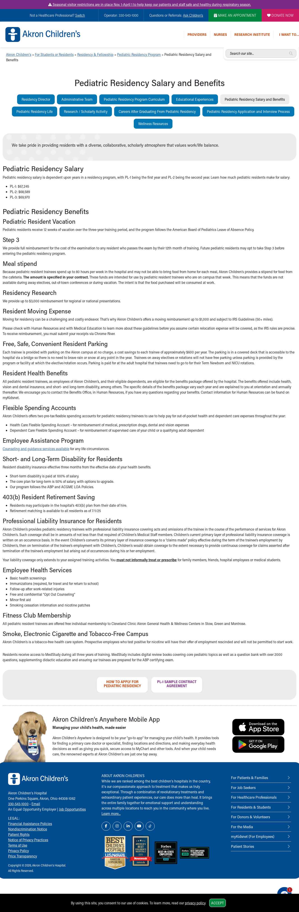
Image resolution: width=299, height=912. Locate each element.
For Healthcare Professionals (253, 797)
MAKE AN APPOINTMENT (235, 15)
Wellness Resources (153, 123)
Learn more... (111, 813)
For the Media (242, 826)
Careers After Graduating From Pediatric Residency (157, 111)
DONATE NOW (280, 15)
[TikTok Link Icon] (150, 826)
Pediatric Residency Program (139, 54)
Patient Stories (242, 846)
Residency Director (36, 99)
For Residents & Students (251, 807)
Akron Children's (18, 54)
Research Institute (252, 34)
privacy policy (195, 903)
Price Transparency (22, 856)
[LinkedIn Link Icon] (128, 826)
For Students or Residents (54, 54)
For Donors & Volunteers (250, 816)
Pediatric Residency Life (34, 111)
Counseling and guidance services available (36, 448)
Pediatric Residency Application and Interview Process (248, 111)
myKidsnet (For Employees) (252, 836)
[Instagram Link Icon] (117, 826)
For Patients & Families (249, 777)
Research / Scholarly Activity (85, 111)
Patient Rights (18, 834)
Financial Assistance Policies (30, 823)
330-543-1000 (18, 803)
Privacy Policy (18, 850)
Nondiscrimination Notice (27, 829)
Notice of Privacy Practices (28, 839)
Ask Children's (193, 15)
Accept (217, 903)
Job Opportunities (72, 809)
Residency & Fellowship (95, 54)
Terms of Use (17, 845)
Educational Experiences (194, 99)
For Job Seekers (243, 787)
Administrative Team (77, 99)
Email (36, 803)
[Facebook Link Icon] (106, 826)
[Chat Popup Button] (282, 892)
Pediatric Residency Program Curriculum (134, 99)
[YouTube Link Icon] (139, 826)
